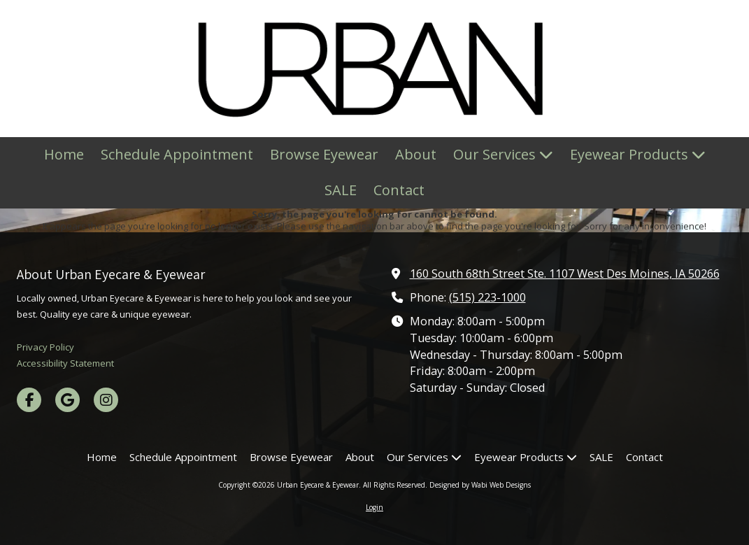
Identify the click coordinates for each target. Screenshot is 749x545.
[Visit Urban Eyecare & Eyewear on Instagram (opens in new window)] (106, 400)
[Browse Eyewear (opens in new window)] (324, 155)
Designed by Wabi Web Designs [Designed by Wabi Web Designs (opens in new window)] (480, 485)
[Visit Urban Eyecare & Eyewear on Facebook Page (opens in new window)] (29, 400)
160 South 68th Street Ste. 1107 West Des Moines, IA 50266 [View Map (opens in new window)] (565, 273)
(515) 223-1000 (487, 297)
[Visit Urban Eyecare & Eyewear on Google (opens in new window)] (67, 400)
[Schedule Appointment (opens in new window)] (177, 155)
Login (374, 507)
